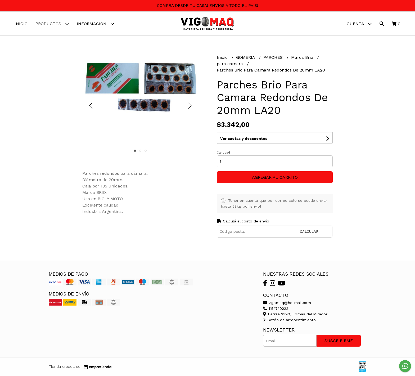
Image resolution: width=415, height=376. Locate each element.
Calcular (309, 232)
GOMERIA (246, 57)
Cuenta (359, 24)
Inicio (21, 23)
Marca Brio (302, 57)
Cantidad (223, 152)
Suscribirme (338, 340)
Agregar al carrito (275, 177)
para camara (230, 63)
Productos (52, 24)
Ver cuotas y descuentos (243, 138)
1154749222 (275, 308)
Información (95, 24)
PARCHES (273, 57)
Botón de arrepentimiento (289, 320)
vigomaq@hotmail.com (287, 303)
